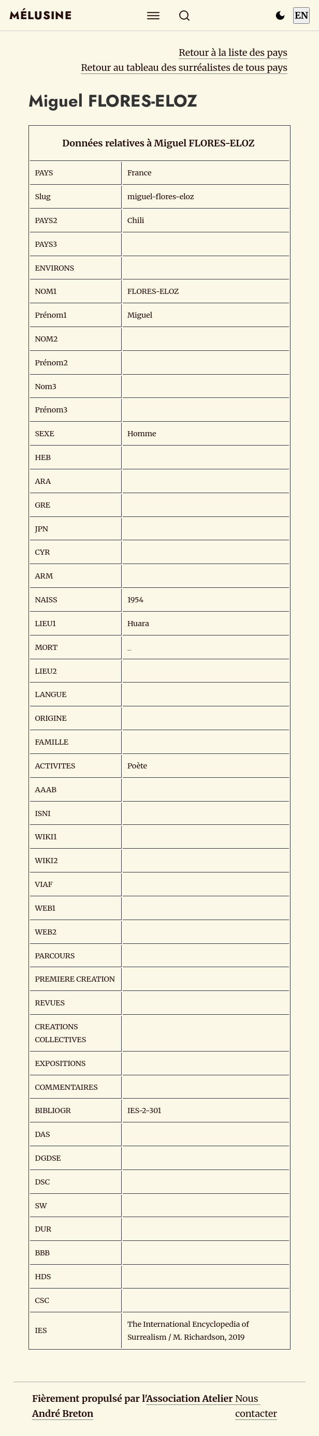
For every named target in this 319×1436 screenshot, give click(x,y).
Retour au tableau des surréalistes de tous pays (184, 67)
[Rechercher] (184, 15)
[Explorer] (153, 15)
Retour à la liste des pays (233, 52)
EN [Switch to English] (301, 15)
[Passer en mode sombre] (280, 15)
